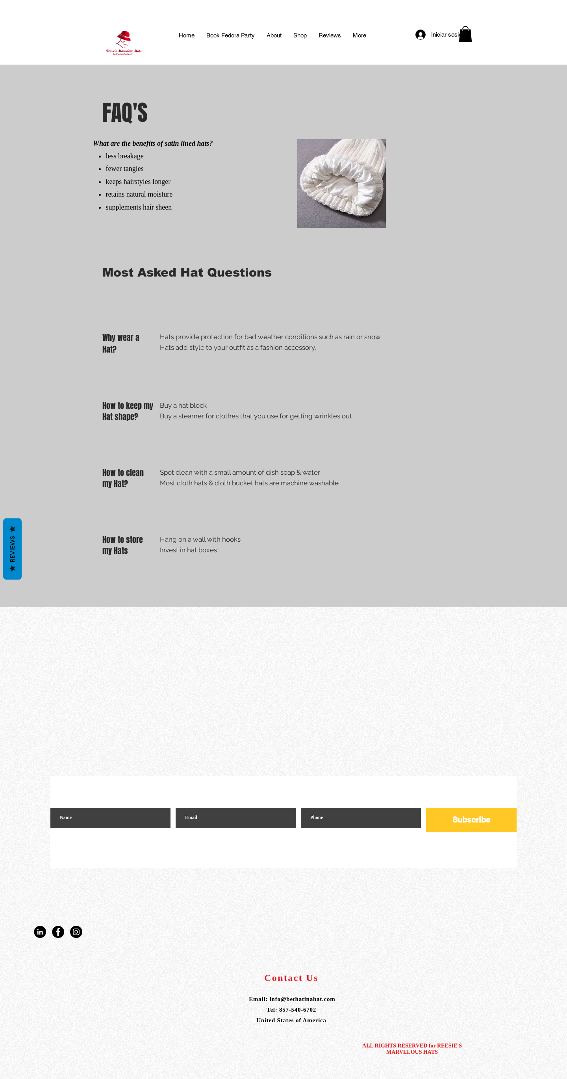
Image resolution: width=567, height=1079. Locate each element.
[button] (465, 34)
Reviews (12, 549)
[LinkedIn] (40, 932)
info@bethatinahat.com (302, 999)
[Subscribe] (471, 820)
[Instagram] (76, 932)
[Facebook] (58, 932)
